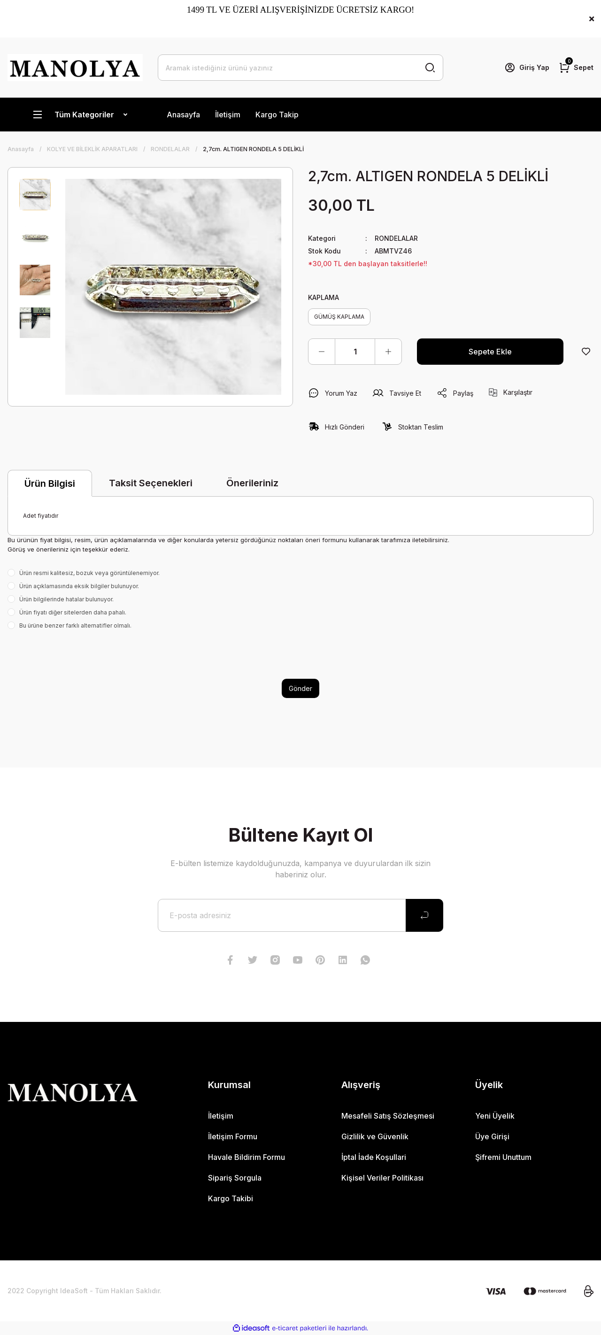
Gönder (300, 688)
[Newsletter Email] (300, 915)
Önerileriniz (252, 483)
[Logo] (75, 67)
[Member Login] (526, 67)
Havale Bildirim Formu (246, 1157)
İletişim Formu (232, 1136)
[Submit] (424, 915)
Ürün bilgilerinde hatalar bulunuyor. (66, 599)
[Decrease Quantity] (321, 351)
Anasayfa (183, 114)
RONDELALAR (396, 238)
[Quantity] (355, 351)
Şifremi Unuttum (503, 1157)
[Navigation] (80, 114)
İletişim (227, 114)
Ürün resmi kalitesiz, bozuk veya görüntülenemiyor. (89, 572)
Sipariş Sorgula (235, 1177)
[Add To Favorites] (585, 351)
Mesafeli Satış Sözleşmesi (387, 1115)
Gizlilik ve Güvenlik (374, 1136)
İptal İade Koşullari (373, 1157)
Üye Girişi (492, 1136)
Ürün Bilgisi (49, 483)
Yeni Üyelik (495, 1115)
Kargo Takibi (230, 1198)
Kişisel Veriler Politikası (382, 1177)
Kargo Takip (277, 114)
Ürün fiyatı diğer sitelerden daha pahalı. (72, 612)
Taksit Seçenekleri (151, 483)
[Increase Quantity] (388, 351)
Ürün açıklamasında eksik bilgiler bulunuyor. (79, 586)
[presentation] (79, 654)
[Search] (300, 67)
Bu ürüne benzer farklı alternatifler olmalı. (75, 625)
